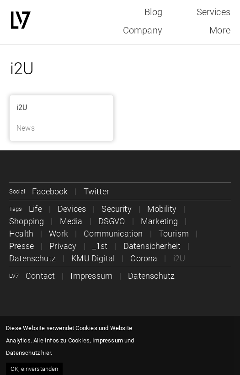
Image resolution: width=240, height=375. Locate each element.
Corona (143, 258)
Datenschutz (32, 258)
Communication (113, 233)
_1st (100, 246)
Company (142, 30)
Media (71, 221)
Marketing (159, 221)
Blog (153, 11)
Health (21, 233)
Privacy (62, 246)
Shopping (26, 221)
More (219, 30)
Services (213, 11)
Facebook (50, 191)
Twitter (96, 191)
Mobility (161, 209)
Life (35, 209)
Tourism (174, 233)
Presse (21, 246)
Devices (72, 209)
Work (58, 233)
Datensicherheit (152, 246)
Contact (40, 276)
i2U (21, 107)
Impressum (91, 276)
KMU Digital (93, 258)
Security (116, 209)
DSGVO (111, 221)
